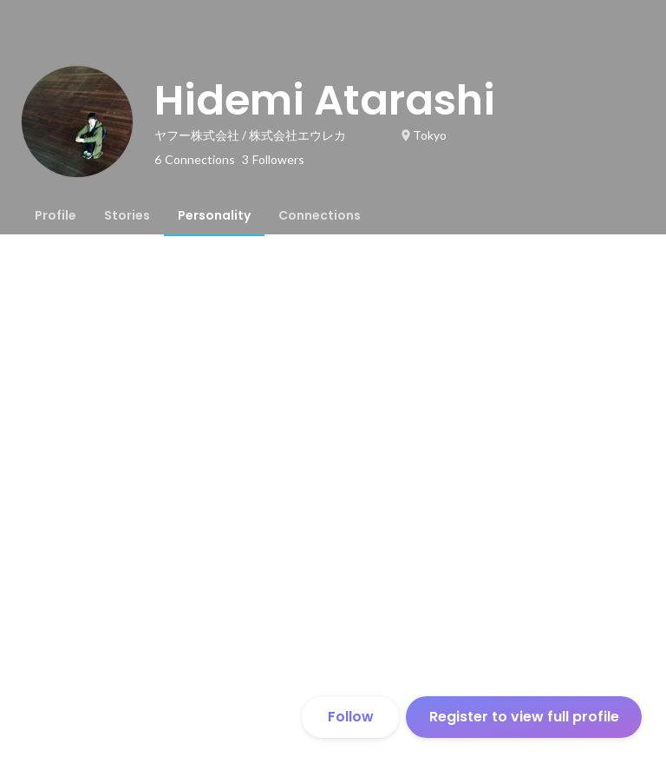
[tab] (55, 215)
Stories (127, 215)
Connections (319, 215)
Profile (55, 215)
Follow (351, 717)
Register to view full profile (524, 717)
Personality (214, 215)
